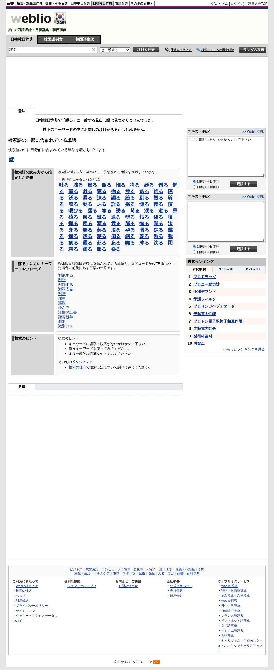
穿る (73, 230)
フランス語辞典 (232, 615)
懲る (101, 236)
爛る (87, 230)
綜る (158, 230)
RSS (157, 662)
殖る (73, 217)
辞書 (10, 3)
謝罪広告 (65, 289)
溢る (116, 230)
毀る (158, 197)
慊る (144, 204)
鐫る (158, 191)
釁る (116, 223)
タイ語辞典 (229, 625)
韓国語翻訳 (84, 39)
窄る (73, 204)
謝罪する (65, 284)
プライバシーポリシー (32, 605)
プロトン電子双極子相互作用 (217, 321)
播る (130, 204)
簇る (92, 185)
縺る (87, 236)
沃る (73, 197)
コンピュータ (111, 569)
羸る (73, 191)
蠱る (116, 249)
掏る (116, 191)
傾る (87, 217)
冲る (144, 242)
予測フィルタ (204, 299)
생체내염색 (202, 336)
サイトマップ (25, 610)
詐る (116, 204)
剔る (144, 197)
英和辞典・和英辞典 (235, 595)
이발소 (199, 343)
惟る (120, 185)
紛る (130, 197)
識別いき (65, 326)
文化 (77, 573)
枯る (144, 217)
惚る (144, 223)
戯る (87, 191)
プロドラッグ (204, 277)
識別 (62, 321)
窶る (101, 191)
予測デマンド (204, 291)
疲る (73, 242)
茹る (101, 242)
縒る (149, 185)
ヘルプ (20, 595)
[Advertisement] (170, 22)
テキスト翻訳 (198, 131)
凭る (130, 191)
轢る (158, 204)
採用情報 (176, 595)
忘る (116, 242)
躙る (87, 249)
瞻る (130, 242)
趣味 (116, 573)
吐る (64, 185)
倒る (116, 236)
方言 (171, 573)
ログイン (237, 4)
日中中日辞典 (80, 3)
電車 (127, 569)
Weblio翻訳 (229, 600)
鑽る (163, 185)
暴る (87, 197)
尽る (101, 204)
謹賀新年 (65, 317)
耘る (73, 249)
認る (116, 197)
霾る (87, 242)
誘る (120, 210)
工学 (169, 569)
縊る (158, 217)
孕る (130, 230)
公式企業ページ (181, 586)
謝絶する (65, 275)
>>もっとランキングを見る (244, 349)
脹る (101, 249)
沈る (158, 242)
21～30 (252, 269)
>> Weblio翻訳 (253, 132)
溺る (149, 210)
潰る (101, 197)
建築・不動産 (185, 569)
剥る (87, 204)
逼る (116, 217)
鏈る (101, 217)
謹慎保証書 (67, 312)
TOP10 (199, 269)
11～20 (226, 269)
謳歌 (62, 303)
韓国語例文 (53, 39)
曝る (158, 223)
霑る (92, 210)
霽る (144, 236)
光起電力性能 (204, 314)
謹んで (63, 307)
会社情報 (176, 590)
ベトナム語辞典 (232, 630)
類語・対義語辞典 (29, 3)
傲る (106, 185)
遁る (158, 236)
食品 (151, 573)
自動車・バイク (145, 569)
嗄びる (75, 210)
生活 (87, 573)
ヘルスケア (102, 573)
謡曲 (62, 298)
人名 (161, 573)
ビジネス (76, 569)
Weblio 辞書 (229, 586)
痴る (87, 223)
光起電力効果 (204, 328)
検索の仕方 (77, 367)
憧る (73, 236)
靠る (106, 210)
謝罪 (62, 280)
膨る (130, 223)
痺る (135, 185)
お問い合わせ (128, 586)
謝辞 (62, 294)
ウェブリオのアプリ (81, 586)
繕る (130, 236)
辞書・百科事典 (188, 573)
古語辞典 (121, 3)
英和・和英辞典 (56, 3)
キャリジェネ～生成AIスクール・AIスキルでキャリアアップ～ (240, 645)
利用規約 (22, 600)
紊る (101, 223)
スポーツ (129, 573)
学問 (201, 569)
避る (163, 210)
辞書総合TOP (258, 4)
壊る (78, 185)
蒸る (101, 230)
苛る (135, 210)
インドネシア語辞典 (235, 620)
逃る (144, 191)
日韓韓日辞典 (102, 3)
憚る (73, 223)
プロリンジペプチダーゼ (214, 306)
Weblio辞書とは (27, 586)
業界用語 (92, 569)
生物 (142, 573)
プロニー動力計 (206, 284)
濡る (144, 230)
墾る (130, 217)
